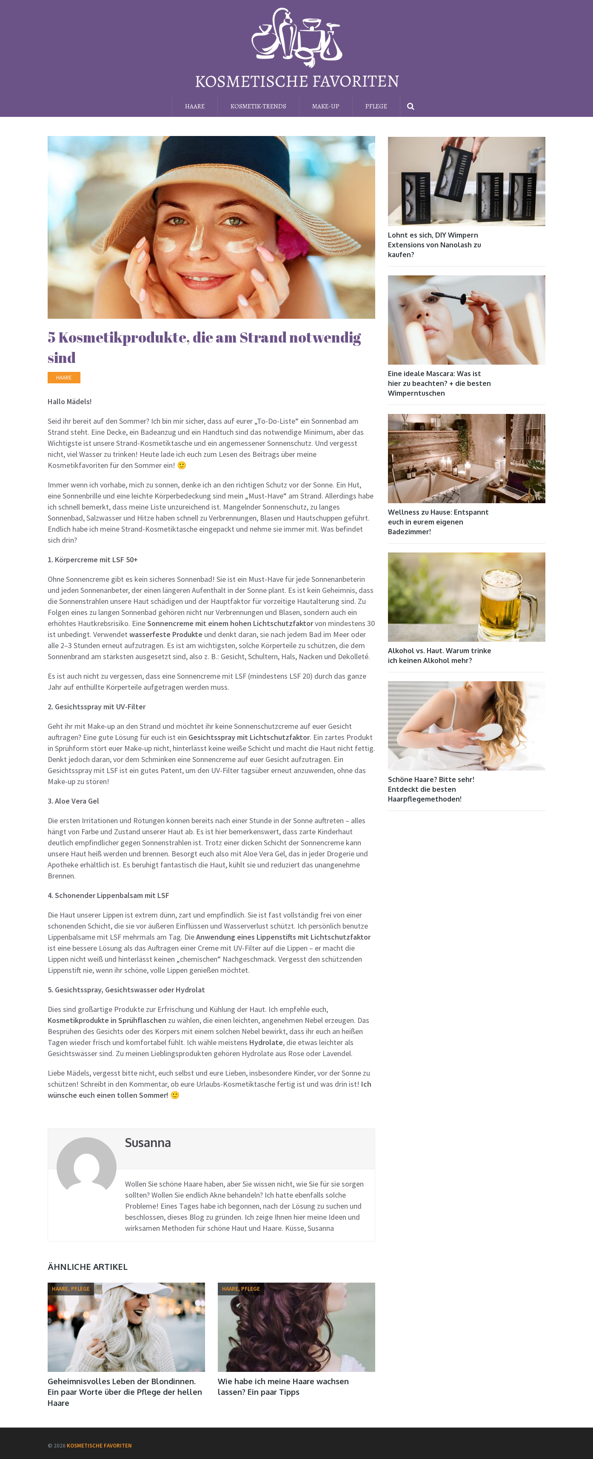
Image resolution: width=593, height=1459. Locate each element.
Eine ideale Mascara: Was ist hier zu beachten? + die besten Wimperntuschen (439, 383)
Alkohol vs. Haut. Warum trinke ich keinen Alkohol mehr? (439, 655)
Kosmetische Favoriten (99, 1445)
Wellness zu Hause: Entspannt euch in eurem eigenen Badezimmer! (438, 522)
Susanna (148, 1142)
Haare (195, 106)
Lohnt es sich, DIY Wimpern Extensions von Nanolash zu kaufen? (434, 245)
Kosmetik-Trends (258, 106)
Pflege (376, 106)
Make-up (325, 106)
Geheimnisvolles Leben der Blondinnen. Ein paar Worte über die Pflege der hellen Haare (125, 1392)
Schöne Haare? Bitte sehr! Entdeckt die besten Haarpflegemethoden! (431, 789)
